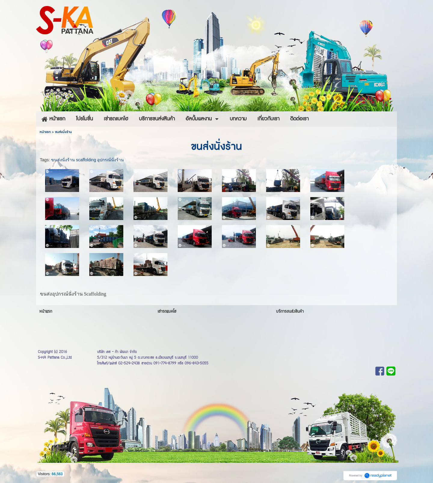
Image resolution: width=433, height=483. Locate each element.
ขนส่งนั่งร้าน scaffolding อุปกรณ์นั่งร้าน (87, 159)
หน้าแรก (45, 132)
